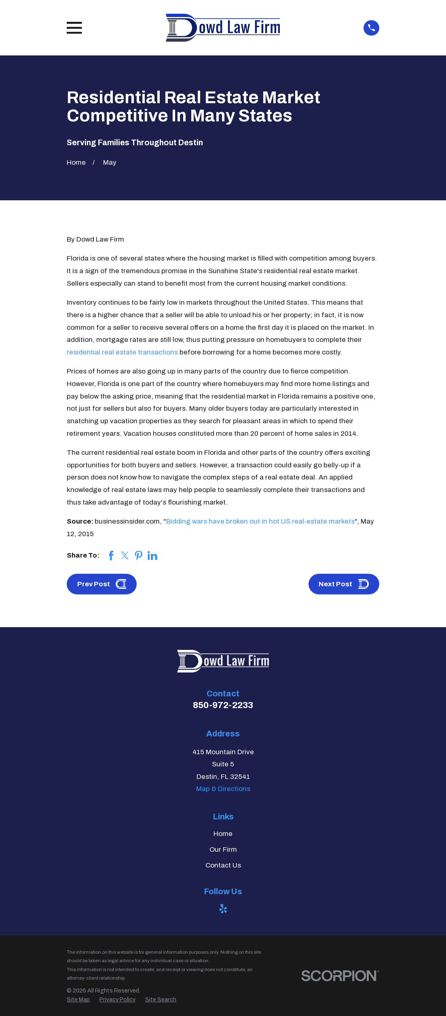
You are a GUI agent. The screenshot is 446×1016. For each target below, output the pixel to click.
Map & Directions (223, 789)
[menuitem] (78, 1000)
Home (223, 834)
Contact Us (223, 865)
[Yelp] (223, 909)
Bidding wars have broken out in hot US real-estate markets (260, 521)
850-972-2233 (223, 705)
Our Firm (223, 849)
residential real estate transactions (122, 352)
